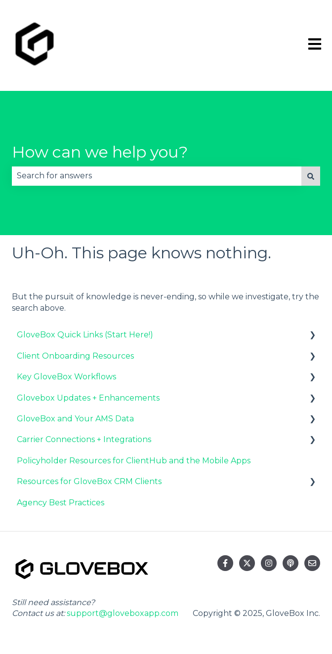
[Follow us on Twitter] (247, 563)
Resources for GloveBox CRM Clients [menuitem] (89, 481)
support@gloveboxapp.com (122, 613)
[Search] (310, 175)
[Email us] (312, 563)
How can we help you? (100, 152)
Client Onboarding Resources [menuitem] (75, 356)
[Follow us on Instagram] (269, 563)
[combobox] (156, 175)
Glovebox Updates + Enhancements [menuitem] (88, 398)
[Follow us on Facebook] (225, 563)
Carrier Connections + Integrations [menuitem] (84, 439)
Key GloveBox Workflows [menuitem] (66, 376)
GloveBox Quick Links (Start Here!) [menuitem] (85, 334)
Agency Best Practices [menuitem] (60, 502)
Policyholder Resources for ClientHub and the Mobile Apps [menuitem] (133, 460)
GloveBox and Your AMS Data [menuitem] (75, 418)
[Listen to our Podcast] (290, 563)
